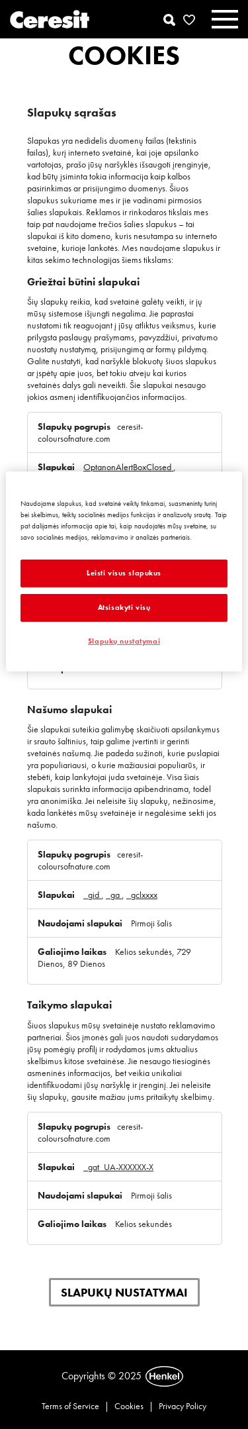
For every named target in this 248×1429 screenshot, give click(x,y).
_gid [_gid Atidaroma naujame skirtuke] (92, 895)
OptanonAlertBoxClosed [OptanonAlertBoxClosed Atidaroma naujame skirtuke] (128, 467)
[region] (123, 571)
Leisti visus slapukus (124, 572)
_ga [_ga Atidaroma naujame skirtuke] (114, 895)
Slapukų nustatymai (124, 1292)
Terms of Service (70, 1406)
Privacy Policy (182, 1406)
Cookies (129, 1406)
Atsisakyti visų (124, 607)
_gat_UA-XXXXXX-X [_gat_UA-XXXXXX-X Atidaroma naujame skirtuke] (118, 1167)
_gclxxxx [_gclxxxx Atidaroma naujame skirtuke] (141, 895)
